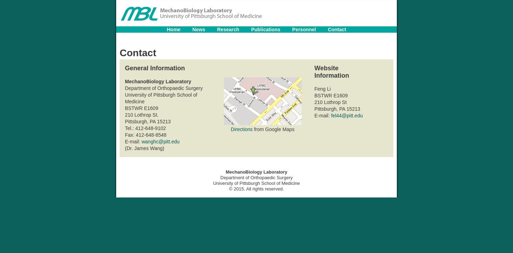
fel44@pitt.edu (347, 115)
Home (173, 29)
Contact (337, 29)
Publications (265, 29)
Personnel (304, 29)
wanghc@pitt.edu (160, 141)
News (198, 29)
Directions (242, 129)
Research (228, 29)
